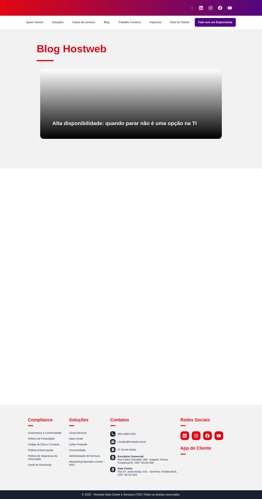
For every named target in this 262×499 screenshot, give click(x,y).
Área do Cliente (179, 22)
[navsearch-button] (192, 7)
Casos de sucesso (83, 22)
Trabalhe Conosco (129, 22)
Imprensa (155, 22)
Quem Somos (34, 22)
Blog (106, 22)
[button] (39, 103)
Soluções (58, 22)
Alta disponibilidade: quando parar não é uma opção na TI (124, 123)
